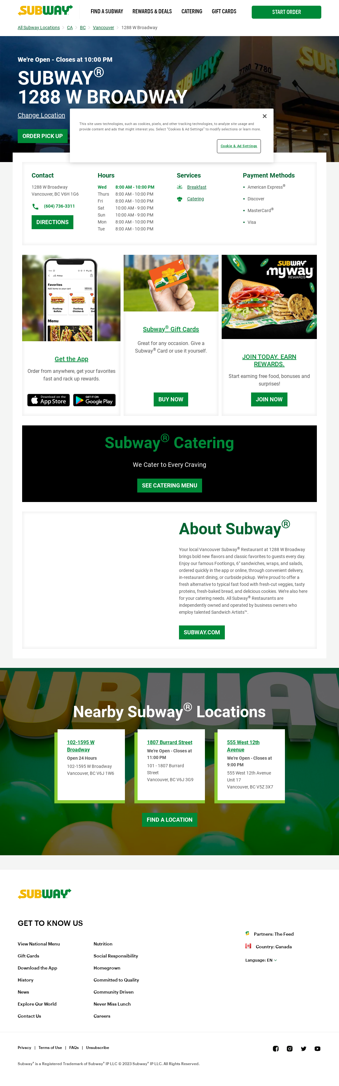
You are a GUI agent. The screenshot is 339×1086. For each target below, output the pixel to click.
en (259, 960)
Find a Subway (107, 11)
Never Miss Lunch (112, 1004)
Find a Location (170, 819)
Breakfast (196, 187)
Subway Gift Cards (171, 329)
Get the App (71, 359)
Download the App (37, 968)
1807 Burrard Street (169, 742)
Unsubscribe (97, 1048)
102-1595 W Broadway (81, 746)
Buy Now (170, 399)
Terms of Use (50, 1048)
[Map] (93, 580)
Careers (102, 1016)
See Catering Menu (169, 485)
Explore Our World (37, 1004)
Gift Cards (224, 11)
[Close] (265, 116)
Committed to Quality (116, 980)
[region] (171, 135)
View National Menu (39, 944)
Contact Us (29, 1016)
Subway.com (202, 632)
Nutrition (103, 944)
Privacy (24, 1048)
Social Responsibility (116, 956)
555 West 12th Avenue (243, 746)
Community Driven (114, 992)
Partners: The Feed (274, 934)
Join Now (269, 399)
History (26, 980)
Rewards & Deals (152, 11)
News (23, 992)
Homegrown (107, 968)
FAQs (74, 1048)
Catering (192, 11)
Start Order (286, 12)
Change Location (41, 115)
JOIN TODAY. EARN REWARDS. (269, 360)
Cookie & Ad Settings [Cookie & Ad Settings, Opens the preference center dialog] (239, 146)
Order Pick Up (42, 136)
